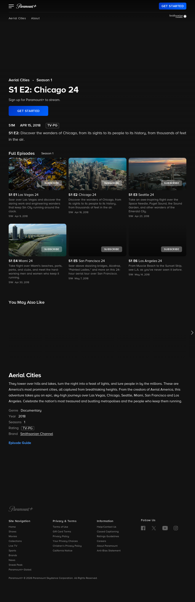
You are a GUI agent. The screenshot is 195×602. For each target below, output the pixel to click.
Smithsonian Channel (36, 434)
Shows (12, 531)
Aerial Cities (17, 18)
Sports (12, 550)
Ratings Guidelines (108, 536)
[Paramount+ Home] (21, 509)
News (12, 560)
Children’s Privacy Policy (67, 546)
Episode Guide (20, 443)
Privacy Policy (61, 536)
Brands (13, 555)
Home (12, 527)
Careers (101, 541)
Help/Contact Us (106, 527)
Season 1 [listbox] (47, 153)
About (35, 18)
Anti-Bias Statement (109, 550)
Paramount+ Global (20, 569)
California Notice (62, 550)
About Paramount (107, 546)
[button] (11, 7)
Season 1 (44, 80)
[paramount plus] (26, 6)
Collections (15, 541)
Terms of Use (60, 527)
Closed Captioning (108, 531)
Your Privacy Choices (65, 541)
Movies (13, 536)
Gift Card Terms (62, 531)
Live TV (13, 546)
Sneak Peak (15, 565)
